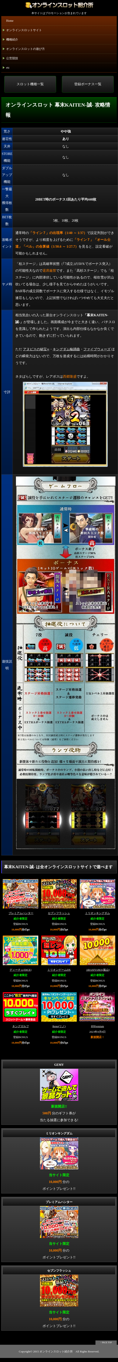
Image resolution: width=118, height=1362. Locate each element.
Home (9, 20)
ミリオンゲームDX (59, 969)
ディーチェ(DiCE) (20, 969)
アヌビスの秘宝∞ (36, 349)
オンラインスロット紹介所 (56, 1351)
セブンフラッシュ (59, 913)
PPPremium (97, 1026)
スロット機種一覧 (30, 84)
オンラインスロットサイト (22, 31)
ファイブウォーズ (97, 349)
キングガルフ (20, 1026)
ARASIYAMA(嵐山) (98, 969)
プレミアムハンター (21, 913)
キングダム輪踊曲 (66, 349)
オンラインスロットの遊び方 (24, 49)
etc (6, 68)
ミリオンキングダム (97, 913)
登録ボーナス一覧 (87, 84)
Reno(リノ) (59, 1026)
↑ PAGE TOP (106, 1342)
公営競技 (10, 59)
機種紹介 (10, 40)
